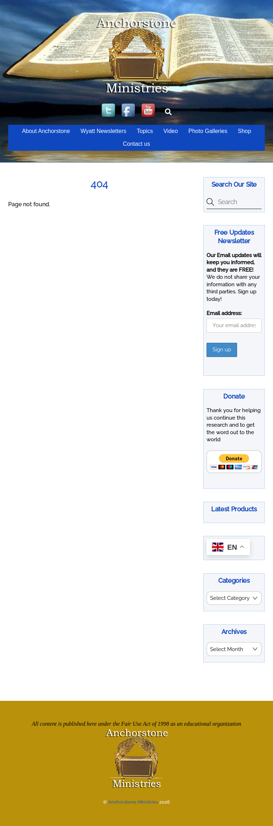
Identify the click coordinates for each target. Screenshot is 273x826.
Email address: (224, 313)
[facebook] (129, 110)
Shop (244, 131)
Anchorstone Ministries (133, 801)
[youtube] (148, 110)
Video (171, 131)
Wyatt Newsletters (103, 131)
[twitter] (109, 110)
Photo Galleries (207, 131)
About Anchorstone (46, 131)
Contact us (136, 144)
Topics (145, 131)
